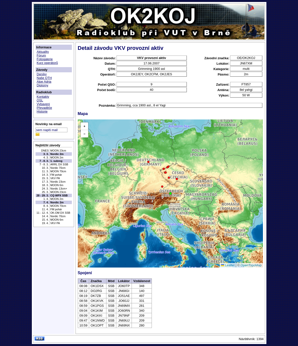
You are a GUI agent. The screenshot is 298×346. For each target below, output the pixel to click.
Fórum (41, 55)
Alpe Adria (44, 81)
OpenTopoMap (250, 265)
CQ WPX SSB (59, 195)
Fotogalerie (45, 59)
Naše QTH (44, 78)
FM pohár (56, 174)
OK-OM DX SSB (60, 212)
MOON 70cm (58, 171)
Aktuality (43, 52)
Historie (42, 111)
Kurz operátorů (47, 63)
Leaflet (228, 265)
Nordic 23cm (58, 181)
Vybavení (43, 104)
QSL (40, 100)
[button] (170, 193)
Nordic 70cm (58, 167)
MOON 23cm (58, 150)
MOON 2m (56, 157)
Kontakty (43, 96)
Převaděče (44, 108)
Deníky (42, 74)
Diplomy (42, 85)
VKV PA (55, 178)
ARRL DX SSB (59, 164)
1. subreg (56, 160)
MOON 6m (56, 185)
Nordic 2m (57, 154)
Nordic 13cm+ (58, 188)
